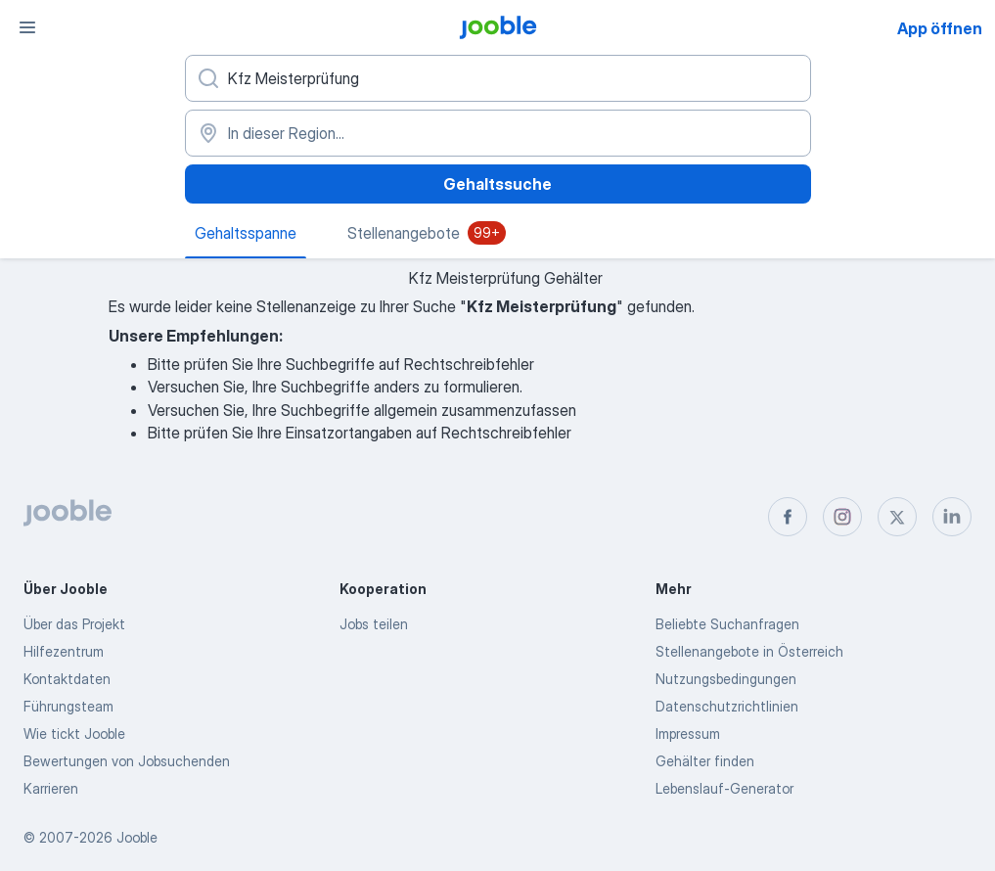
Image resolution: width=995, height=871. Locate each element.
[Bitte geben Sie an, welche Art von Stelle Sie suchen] (498, 78)
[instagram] (842, 516)
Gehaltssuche (497, 184)
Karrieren (50, 788)
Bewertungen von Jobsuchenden (126, 761)
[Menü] (27, 27)
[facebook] (787, 516)
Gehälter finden (705, 761)
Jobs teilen (373, 624)
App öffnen (939, 28)
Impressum (688, 733)
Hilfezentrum (63, 651)
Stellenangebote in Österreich (749, 651)
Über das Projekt (74, 624)
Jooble (137, 837)
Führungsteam (68, 706)
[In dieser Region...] (498, 133)
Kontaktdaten (67, 678)
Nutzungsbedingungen (726, 678)
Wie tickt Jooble (74, 733)
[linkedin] (952, 516)
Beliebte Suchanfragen (727, 624)
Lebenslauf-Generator (724, 788)
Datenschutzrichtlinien (727, 706)
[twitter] (897, 516)
